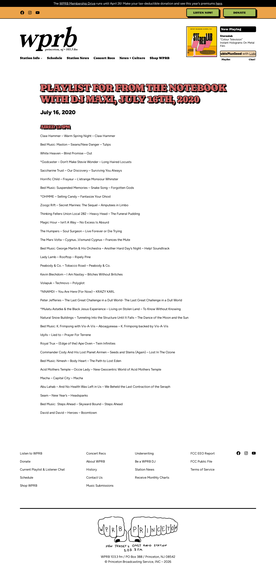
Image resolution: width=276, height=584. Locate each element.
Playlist (226, 59)
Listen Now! (203, 12)
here (219, 3)
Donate (239, 12)
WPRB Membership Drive (77, 3)
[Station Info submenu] (41, 58)
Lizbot (254, 53)
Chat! (252, 59)
